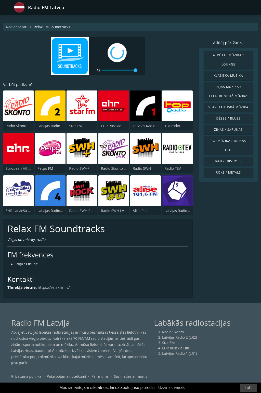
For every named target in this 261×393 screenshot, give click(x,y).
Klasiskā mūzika (228, 75)
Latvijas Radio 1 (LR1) (150, 125)
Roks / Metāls (228, 172)
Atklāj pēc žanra (228, 42)
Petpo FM (45, 168)
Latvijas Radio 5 (177, 210)
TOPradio (172, 125)
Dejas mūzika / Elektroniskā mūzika (228, 91)
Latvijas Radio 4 (50, 210)
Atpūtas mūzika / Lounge (228, 60)
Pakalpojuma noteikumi (66, 376)
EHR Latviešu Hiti (20, 210)
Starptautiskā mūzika (228, 107)
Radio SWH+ (79, 168)
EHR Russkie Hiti (114, 125)
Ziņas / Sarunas (228, 129)
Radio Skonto (17, 125)
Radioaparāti (16, 26)
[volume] (119, 70)
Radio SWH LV (112, 210)
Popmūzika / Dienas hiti (228, 145)
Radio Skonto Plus (116, 168)
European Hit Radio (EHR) (27, 168)
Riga (19, 263)
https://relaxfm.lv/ (54, 287)
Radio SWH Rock (82, 210)
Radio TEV (172, 168)
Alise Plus (140, 210)
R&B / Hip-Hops (228, 161)
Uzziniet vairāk (171, 387)
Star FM (75, 125)
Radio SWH (142, 168)
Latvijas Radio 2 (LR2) (54, 125)
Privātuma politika (26, 376)
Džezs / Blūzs (228, 118)
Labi (248, 388)
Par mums (100, 376)
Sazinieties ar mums (130, 376)
